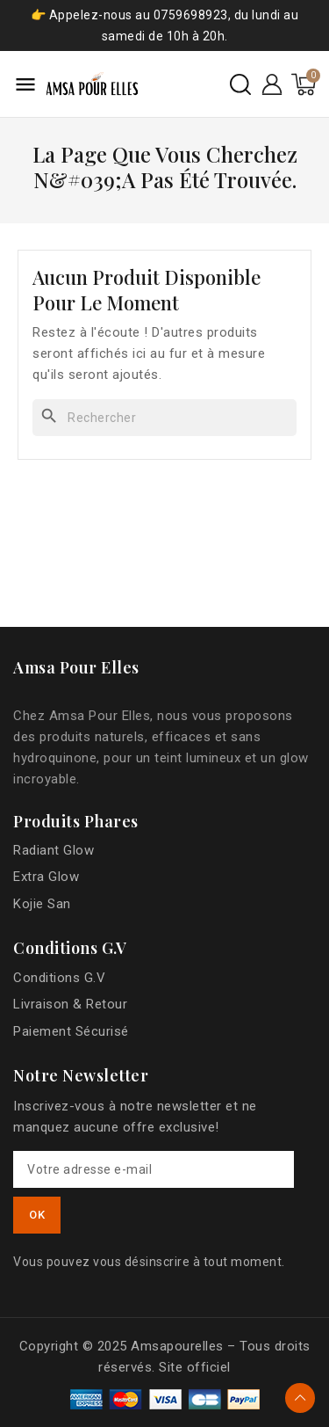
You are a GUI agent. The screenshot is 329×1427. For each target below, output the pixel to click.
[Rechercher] (164, 417)
